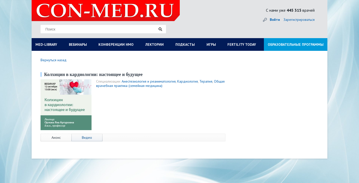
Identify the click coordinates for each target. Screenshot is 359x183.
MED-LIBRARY (46, 44)
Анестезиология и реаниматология (149, 81)
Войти (275, 19)
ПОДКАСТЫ (185, 44)
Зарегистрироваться (299, 19)
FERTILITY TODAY (241, 44)
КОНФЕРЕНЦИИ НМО (116, 44)
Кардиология (187, 81)
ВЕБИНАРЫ (78, 44)
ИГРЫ (211, 44)
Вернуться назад (54, 60)
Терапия (205, 81)
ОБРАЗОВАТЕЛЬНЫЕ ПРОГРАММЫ (296, 44)
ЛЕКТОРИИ (154, 44)
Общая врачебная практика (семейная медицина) (160, 83)
